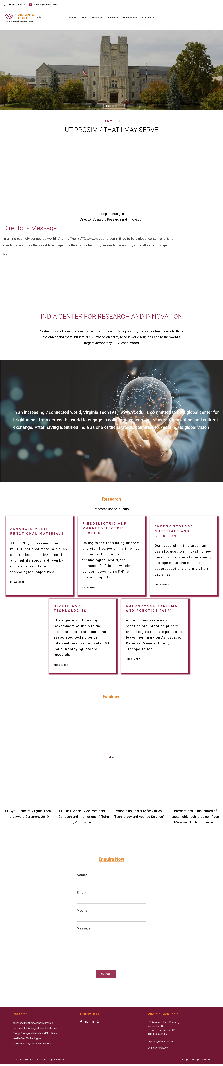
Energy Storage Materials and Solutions (174, 531)
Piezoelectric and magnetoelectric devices (104, 528)
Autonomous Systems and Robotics (33, 1043)
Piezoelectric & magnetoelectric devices (35, 1028)
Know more (17, 582)
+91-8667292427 (16, 4)
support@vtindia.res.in (45, 4)
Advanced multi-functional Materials (33, 1023)
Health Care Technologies (27, 1038)
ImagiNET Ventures (201, 1059)
